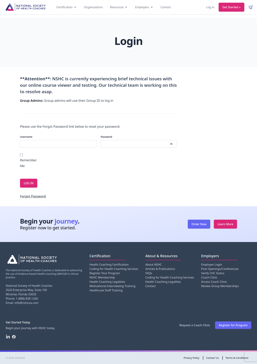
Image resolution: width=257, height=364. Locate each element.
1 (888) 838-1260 (27, 299)
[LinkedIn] (8, 337)
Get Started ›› (231, 10)
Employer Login (211, 265)
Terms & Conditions (237, 358)
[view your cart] (251, 10)
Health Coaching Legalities (107, 282)
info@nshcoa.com (27, 303)
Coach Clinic (209, 277)
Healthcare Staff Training (106, 290)
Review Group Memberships (220, 286)
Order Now (199, 224)
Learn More (225, 224)
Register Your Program (104, 273)
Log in (210, 10)
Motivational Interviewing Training (112, 286)
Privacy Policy (191, 358)
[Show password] (171, 144)
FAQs (148, 273)
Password (106, 136)
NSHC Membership (102, 277)
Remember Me (28, 160)
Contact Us (212, 358)
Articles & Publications (160, 269)
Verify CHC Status (212, 273)
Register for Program (233, 325)
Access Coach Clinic (214, 282)
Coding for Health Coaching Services (113, 269)
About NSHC (153, 265)
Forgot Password (33, 196)
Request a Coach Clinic (194, 325)
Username (26, 136)
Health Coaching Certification (109, 265)
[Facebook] (14, 337)
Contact (150, 286)
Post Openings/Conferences (219, 269)
